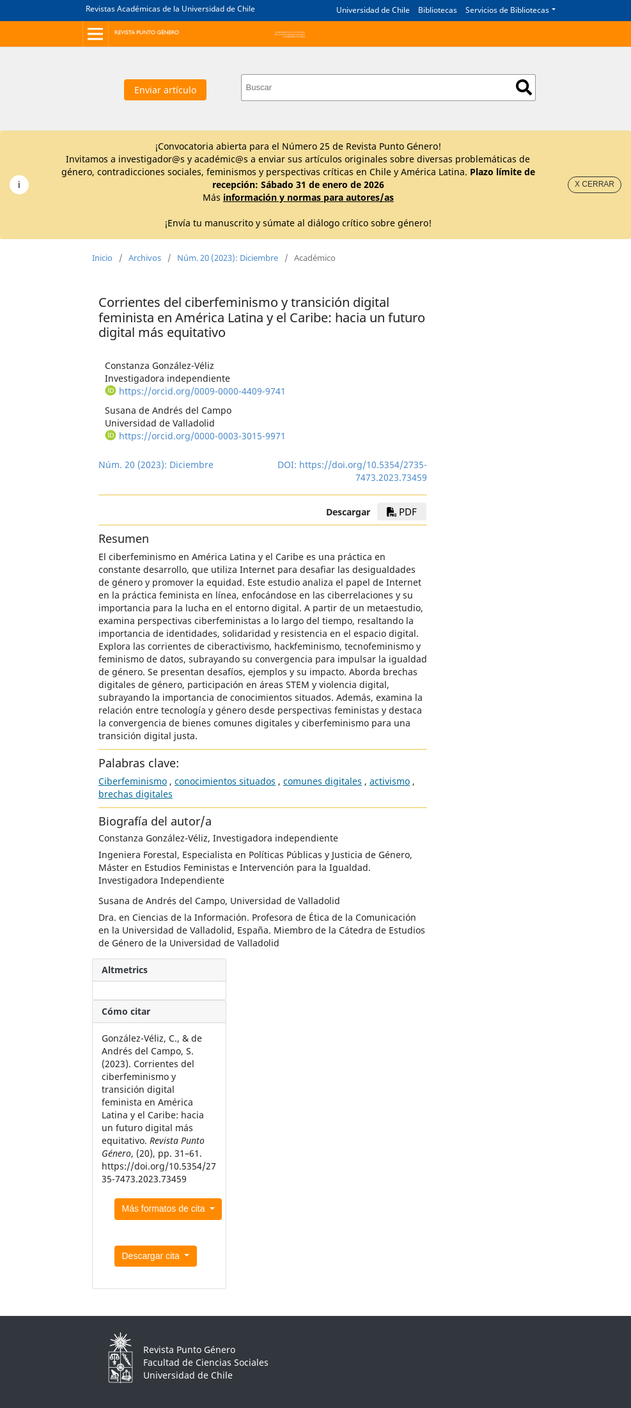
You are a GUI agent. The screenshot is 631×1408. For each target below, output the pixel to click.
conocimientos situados (225, 781)
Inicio (102, 257)
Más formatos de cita (165, 1208)
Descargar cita (152, 1256)
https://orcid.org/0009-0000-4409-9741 (202, 391)
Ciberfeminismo (132, 781)
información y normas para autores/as (308, 197)
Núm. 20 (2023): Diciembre (227, 257)
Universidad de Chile (373, 9)
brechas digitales (135, 794)
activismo (390, 781)
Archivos (145, 257)
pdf (402, 511)
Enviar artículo (165, 90)
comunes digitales (322, 781)
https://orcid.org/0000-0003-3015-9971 (202, 436)
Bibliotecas (437, 9)
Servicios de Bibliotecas (507, 9)
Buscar (524, 87)
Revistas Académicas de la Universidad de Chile (170, 8)
